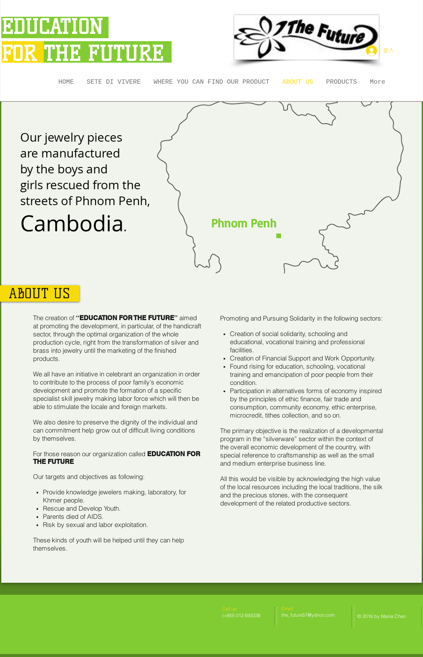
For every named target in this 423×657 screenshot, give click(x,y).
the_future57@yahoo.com (308, 615)
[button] (341, 82)
